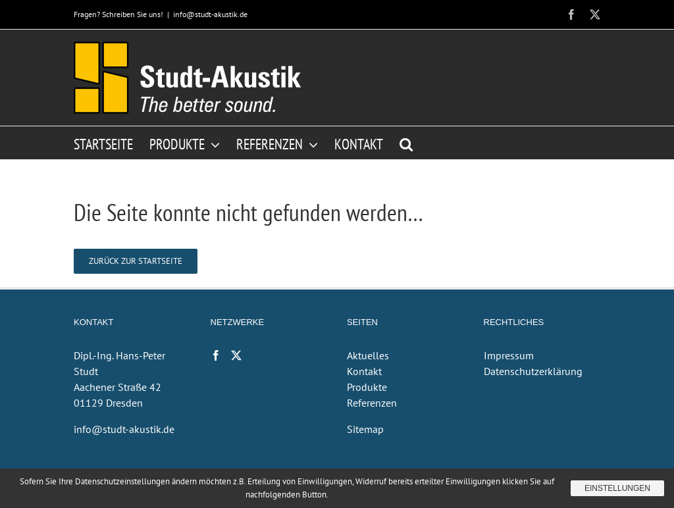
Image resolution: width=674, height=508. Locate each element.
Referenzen (372, 402)
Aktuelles (368, 355)
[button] (406, 142)
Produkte (367, 387)
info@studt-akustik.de (210, 14)
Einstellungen (617, 488)
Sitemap (365, 429)
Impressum (509, 355)
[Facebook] (216, 355)
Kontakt (364, 371)
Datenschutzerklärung (533, 371)
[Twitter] (236, 355)
